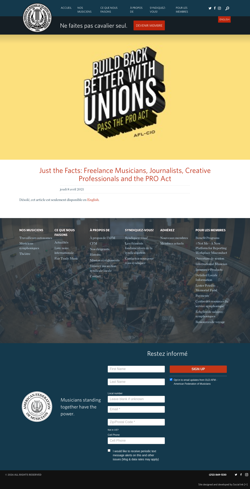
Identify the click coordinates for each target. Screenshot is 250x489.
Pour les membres (182, 9)
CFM (93, 243)
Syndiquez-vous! (158, 9)
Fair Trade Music (66, 258)
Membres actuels (172, 243)
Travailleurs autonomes (35, 238)
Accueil (66, 7)
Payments (202, 296)
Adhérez (167, 230)
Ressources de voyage (210, 322)
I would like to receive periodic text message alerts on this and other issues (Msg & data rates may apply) (133, 455)
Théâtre (24, 254)
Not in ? (113, 430)
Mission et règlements (105, 260)
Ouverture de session (210, 258)
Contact (95, 276)
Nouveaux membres (174, 238)
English (93, 200)
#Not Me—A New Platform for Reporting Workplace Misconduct (211, 248)
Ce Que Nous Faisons (108, 9)
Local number (115, 393)
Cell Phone (114, 434)
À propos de (136, 9)
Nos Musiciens (84, 9)
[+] (246, 484)
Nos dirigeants (99, 249)
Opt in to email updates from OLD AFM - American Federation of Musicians (193, 381)
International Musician (211, 264)
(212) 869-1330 (217, 474)
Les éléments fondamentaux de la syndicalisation (138, 248)
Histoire (95, 255)
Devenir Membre (149, 25)
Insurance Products (209, 270)
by (220, 484)
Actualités (61, 242)
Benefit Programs (207, 238)
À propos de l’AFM (102, 238)
